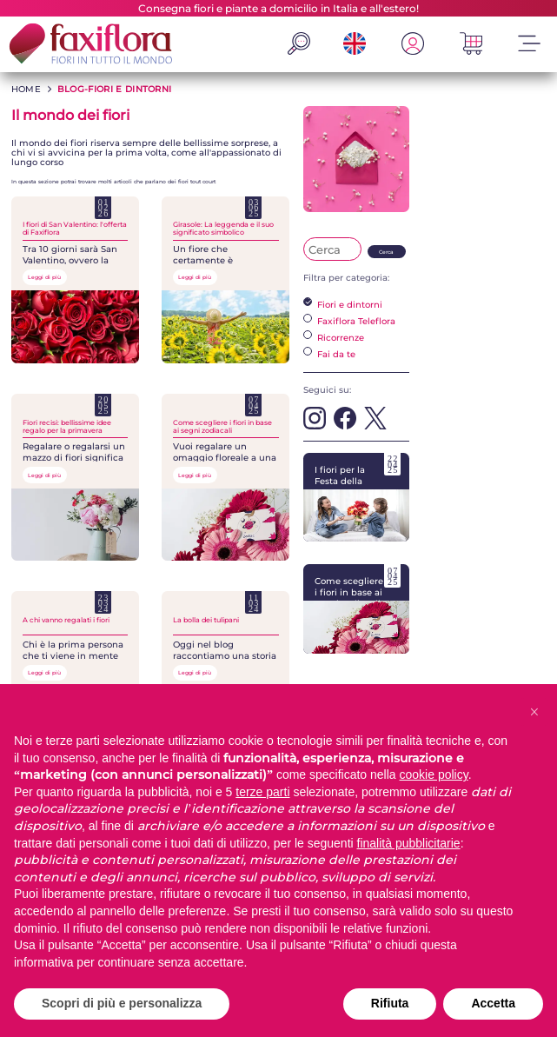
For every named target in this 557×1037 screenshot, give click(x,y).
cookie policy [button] (434, 774)
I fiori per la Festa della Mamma (356, 497)
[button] (534, 712)
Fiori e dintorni (342, 303)
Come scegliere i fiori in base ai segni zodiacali (356, 609)
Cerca (386, 252)
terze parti (262, 792)
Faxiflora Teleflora (349, 320)
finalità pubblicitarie (409, 843)
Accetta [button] (493, 1003)
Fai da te (329, 353)
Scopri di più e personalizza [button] (122, 1003)
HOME (26, 89)
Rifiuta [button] (390, 1003)
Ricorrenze (333, 336)
